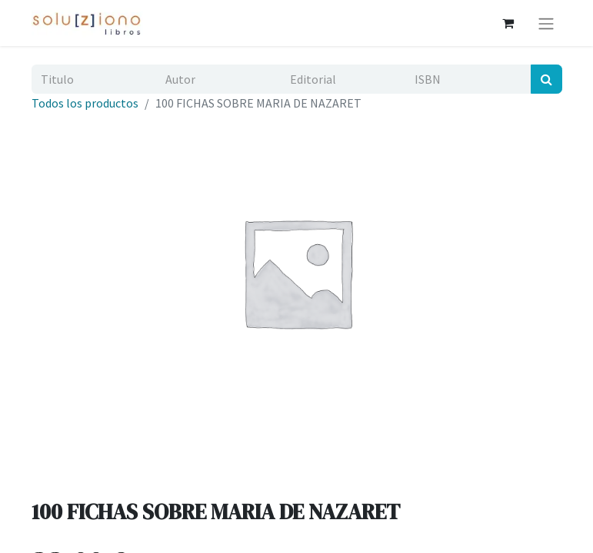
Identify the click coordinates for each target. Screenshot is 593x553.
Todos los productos (85, 103)
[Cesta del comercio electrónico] (508, 23)
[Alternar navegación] (546, 23)
